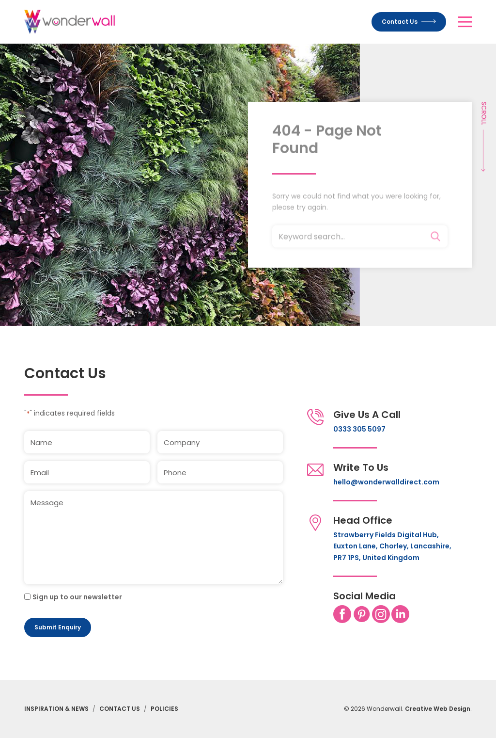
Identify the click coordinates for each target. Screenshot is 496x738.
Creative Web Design (437, 709)
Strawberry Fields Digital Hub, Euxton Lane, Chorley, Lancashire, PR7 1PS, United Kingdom (392, 546)
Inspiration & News (56, 709)
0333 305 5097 (359, 429)
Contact (409, 21)
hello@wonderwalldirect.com (386, 482)
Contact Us (119, 709)
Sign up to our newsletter (77, 597)
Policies (164, 709)
